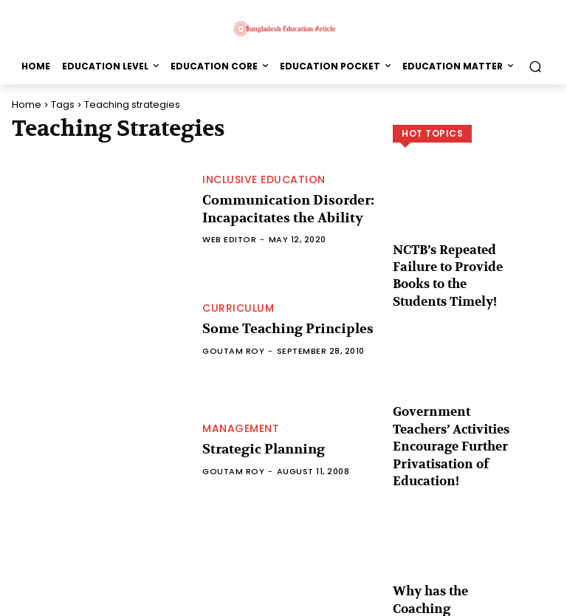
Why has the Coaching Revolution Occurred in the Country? (453, 532)
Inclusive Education (264, 182)
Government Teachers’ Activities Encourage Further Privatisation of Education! (445, 396)
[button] (535, 66)
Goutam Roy (233, 350)
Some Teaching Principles (279, 329)
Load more (474, 576)
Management (240, 430)
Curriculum (238, 309)
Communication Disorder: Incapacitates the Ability (279, 209)
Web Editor (229, 237)
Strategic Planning (257, 449)
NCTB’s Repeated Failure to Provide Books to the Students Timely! (454, 260)
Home (26, 104)
